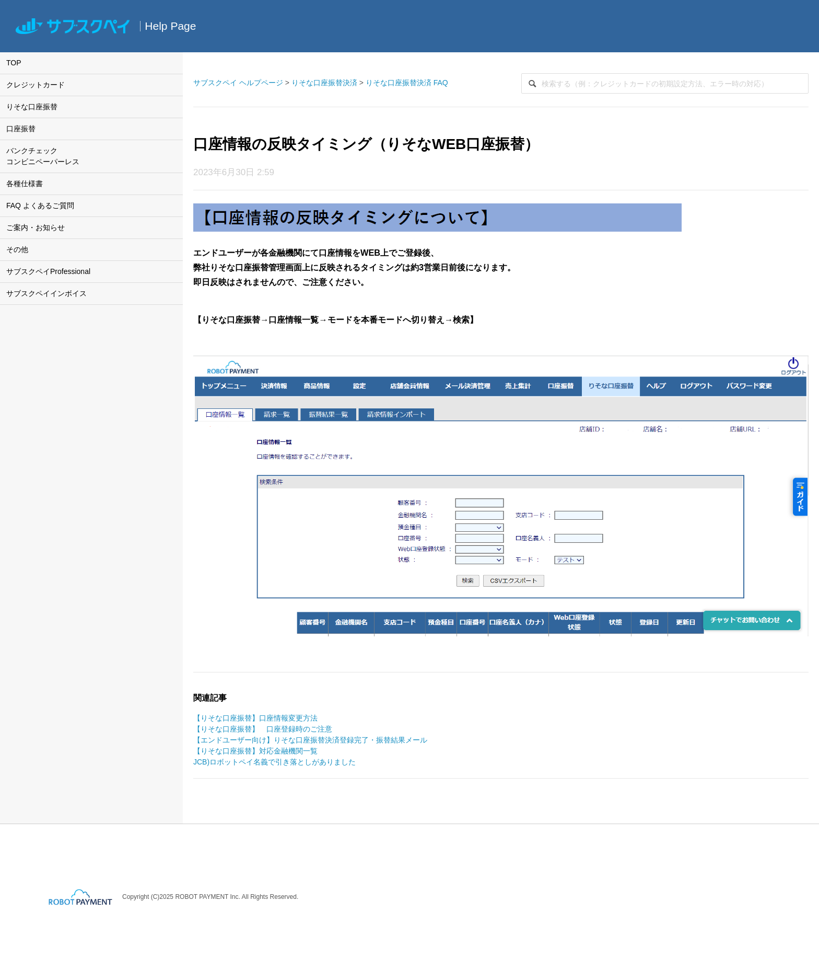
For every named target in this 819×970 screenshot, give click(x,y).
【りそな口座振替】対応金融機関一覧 (255, 751)
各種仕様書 (24, 183)
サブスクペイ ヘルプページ (238, 82)
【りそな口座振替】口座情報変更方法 (255, 718)
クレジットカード (35, 85)
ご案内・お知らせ (35, 227)
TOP (13, 63)
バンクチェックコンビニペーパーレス (42, 156)
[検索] (665, 83)
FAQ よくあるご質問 (40, 205)
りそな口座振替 (31, 106)
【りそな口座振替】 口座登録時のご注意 (262, 729)
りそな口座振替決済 (324, 82)
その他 (17, 249)
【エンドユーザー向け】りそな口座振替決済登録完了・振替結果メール (310, 740)
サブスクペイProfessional (48, 271)
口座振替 (21, 128)
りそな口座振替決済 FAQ (407, 82)
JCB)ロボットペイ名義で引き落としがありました (274, 762)
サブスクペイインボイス (46, 293)
